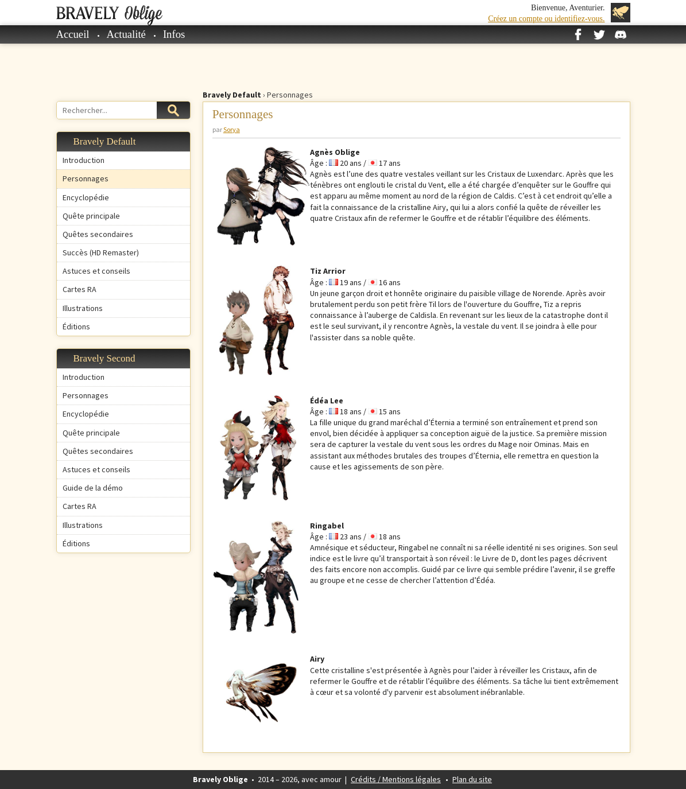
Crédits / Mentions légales (396, 779)
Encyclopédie (86, 197)
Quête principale (91, 216)
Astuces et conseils (96, 271)
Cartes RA (79, 289)
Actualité (126, 34)
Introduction (83, 160)
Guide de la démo (93, 488)
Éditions (76, 326)
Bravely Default (232, 95)
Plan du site (472, 779)
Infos (174, 34)
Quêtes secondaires (98, 234)
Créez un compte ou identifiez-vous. (546, 18)
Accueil (73, 34)
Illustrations (83, 308)
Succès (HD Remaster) (101, 252)
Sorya (231, 129)
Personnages (85, 178)
